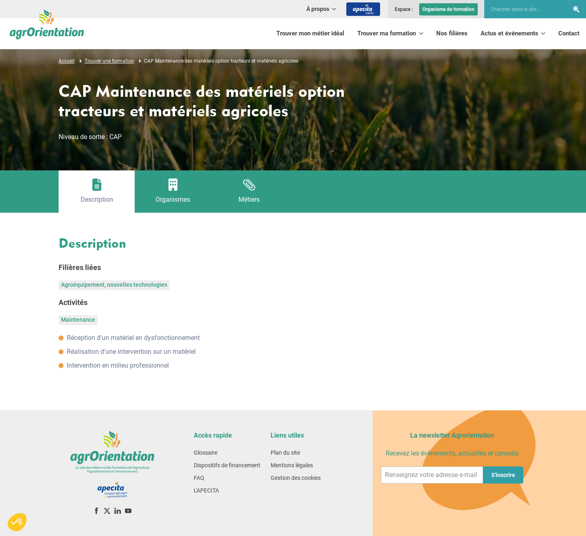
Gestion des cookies (296, 478)
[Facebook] (96, 510)
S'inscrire (503, 475)
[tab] (97, 191)
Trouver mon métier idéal (310, 33)
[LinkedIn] (117, 510)
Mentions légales (292, 465)
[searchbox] (522, 9)
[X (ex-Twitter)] (107, 510)
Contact (568, 33)
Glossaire (205, 452)
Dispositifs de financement (227, 465)
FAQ (199, 478)
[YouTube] (128, 510)
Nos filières (452, 33)
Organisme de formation (448, 9)
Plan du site (285, 452)
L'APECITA (206, 490)
